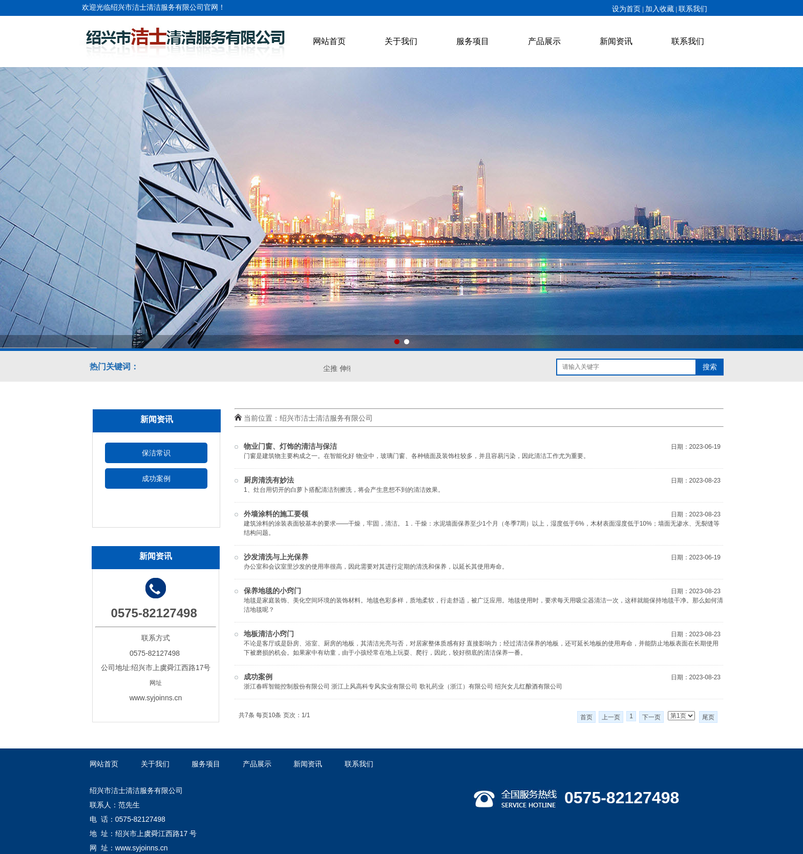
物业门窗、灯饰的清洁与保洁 (290, 446)
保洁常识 (156, 453)
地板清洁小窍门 (269, 634)
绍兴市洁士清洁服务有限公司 (326, 418)
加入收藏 (659, 9)
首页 (586, 717)
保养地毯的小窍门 (272, 591)
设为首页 (626, 9)
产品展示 (544, 41)
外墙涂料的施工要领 (276, 514)
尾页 (708, 717)
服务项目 (472, 41)
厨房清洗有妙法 (269, 480)
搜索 (710, 367)
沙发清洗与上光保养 (276, 557)
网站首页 (329, 41)
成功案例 (156, 478)
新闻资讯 (616, 41)
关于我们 (401, 41)
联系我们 (687, 41)
